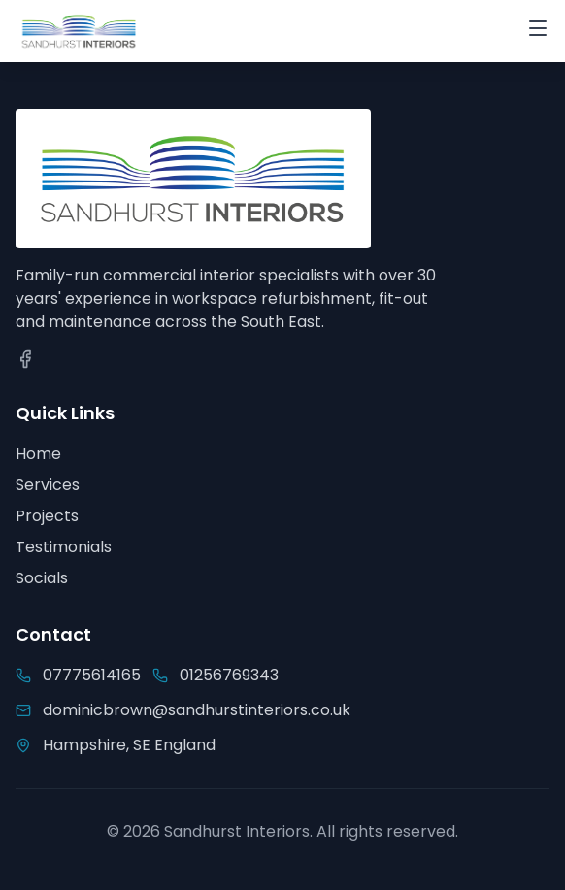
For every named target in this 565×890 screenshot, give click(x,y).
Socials (42, 578)
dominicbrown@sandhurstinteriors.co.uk (196, 710)
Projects (47, 516)
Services (48, 485)
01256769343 (229, 675)
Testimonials (64, 547)
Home (38, 454)
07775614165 (92, 675)
